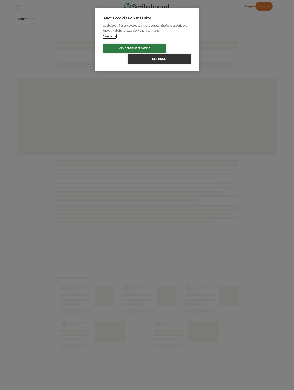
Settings (170, 48)
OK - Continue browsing (123, 48)
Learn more (109, 36)
